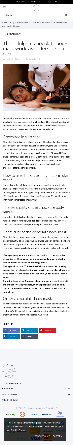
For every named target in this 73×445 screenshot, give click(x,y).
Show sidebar (12, 34)
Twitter (29, 330)
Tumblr (29, 336)
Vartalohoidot (34, 59)
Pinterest (48, 330)
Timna (17, 59)
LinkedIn (12, 336)
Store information (12, 383)
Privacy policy (42, 436)
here (45, 314)
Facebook (12, 330)
